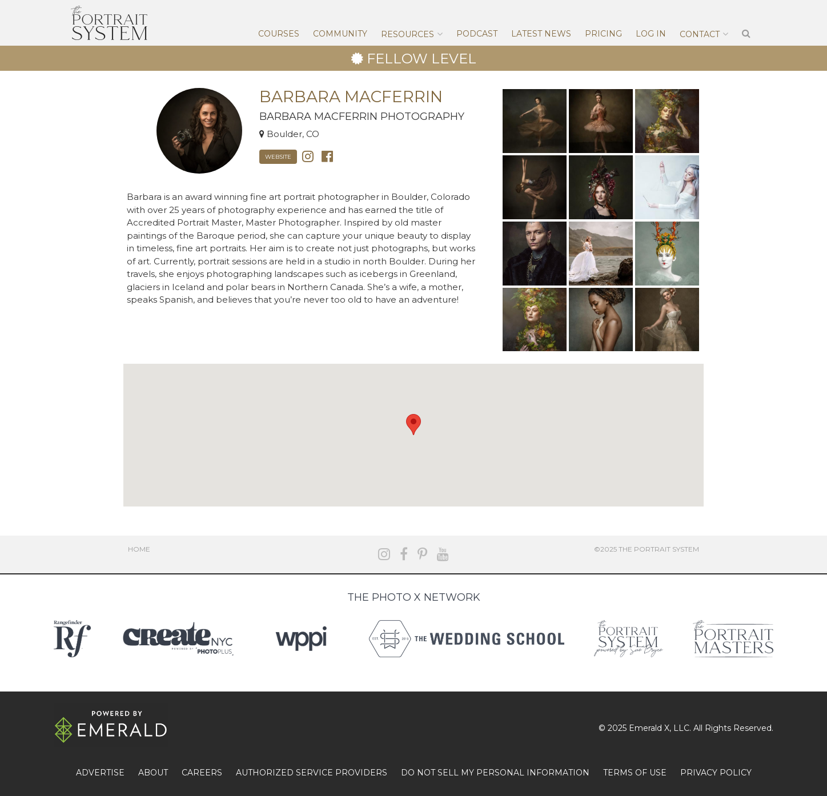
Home (139, 549)
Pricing (603, 34)
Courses (278, 34)
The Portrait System (109, 23)
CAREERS (202, 772)
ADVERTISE (100, 772)
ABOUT (153, 772)
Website (278, 156)
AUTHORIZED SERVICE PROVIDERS (311, 772)
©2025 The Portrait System (646, 549)
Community (340, 34)
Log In (651, 34)
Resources (407, 34)
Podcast (476, 34)
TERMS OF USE (635, 772)
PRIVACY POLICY (716, 772)
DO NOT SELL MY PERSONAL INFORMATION (495, 772)
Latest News (541, 34)
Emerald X (649, 728)
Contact (700, 34)
